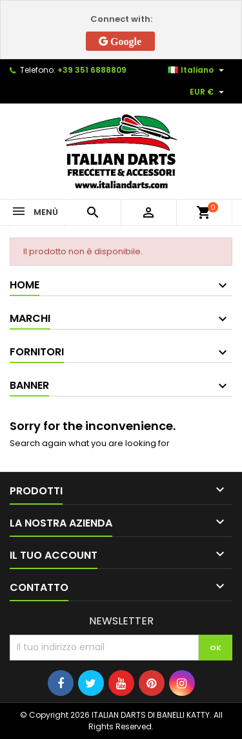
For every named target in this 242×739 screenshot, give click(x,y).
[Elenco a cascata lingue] (197, 70)
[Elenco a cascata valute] (208, 92)
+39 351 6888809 (91, 69)
